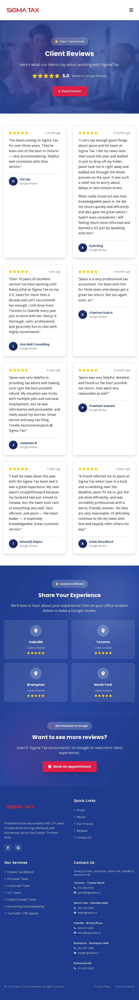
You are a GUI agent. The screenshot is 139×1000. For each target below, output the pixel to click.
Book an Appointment (69, 766)
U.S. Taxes (12, 893)
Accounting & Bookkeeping (24, 906)
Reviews (81, 831)
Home (79, 810)
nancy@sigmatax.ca (87, 932)
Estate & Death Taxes (20, 899)
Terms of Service (125, 986)
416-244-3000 (84, 908)
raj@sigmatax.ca (85, 912)
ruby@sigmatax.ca (86, 953)
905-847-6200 (84, 928)
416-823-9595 (84, 968)
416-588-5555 (84, 888)
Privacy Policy (102, 986)
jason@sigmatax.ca (87, 892)
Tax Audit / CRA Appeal (21, 913)
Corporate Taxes (17, 886)
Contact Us (83, 838)
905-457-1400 (84, 948)
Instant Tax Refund (18, 872)
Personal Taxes (16, 879)
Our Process (83, 824)
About (79, 817)
